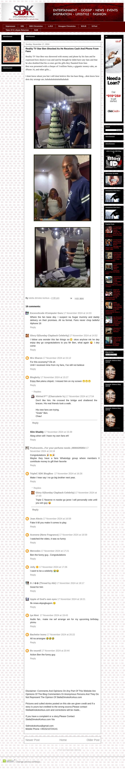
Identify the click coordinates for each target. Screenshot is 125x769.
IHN (22, 26)
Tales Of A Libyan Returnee (17, 30)
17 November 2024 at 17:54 (80, 396)
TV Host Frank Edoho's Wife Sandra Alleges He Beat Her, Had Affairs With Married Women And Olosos (113, 231)
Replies (37, 391)
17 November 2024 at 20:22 (61, 634)
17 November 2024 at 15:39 (58, 432)
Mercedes (35, 551)
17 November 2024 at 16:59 (57, 518)
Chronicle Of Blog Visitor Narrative (117, 330)
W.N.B (83, 26)
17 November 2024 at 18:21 (71, 599)
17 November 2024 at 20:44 (56, 650)
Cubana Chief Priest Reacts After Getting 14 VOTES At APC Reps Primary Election (113, 256)
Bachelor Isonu (38, 634)
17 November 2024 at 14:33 (77, 313)
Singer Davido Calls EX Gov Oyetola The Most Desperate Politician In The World (113, 341)
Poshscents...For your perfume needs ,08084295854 (58, 448)
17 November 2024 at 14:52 (83, 335)
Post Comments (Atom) (69, 750)
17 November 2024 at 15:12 (57, 358)
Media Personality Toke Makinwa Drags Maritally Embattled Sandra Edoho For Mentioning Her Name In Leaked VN (113, 308)
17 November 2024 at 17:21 (55, 551)
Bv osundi (35, 650)
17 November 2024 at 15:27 (55, 377)
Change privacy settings (28, 761)
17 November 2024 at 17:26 (53, 567)
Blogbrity (35, 377)
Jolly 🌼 (34, 567)
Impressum (10, 26)
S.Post (94, 26)
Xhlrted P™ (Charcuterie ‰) (50, 396)
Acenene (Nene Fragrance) (44, 534)
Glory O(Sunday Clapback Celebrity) (49, 335)
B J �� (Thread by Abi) (43, 583)
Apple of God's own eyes (43, 599)
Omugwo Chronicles (67, 26)
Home (63, 739)
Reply (33, 327)
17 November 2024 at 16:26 (68, 473)
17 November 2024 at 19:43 (54, 615)
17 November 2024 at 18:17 (70, 583)
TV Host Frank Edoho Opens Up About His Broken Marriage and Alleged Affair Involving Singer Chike (113, 244)
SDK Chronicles (36, 26)
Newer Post (33, 739)
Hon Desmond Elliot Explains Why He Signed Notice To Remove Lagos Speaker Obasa (113, 321)
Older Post (93, 739)
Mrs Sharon (36, 358)
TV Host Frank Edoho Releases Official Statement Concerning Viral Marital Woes (113, 268)
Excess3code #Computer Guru (46, 313)
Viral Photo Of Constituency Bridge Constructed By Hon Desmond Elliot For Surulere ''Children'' (113, 281)
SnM (36, 30)
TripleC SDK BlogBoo (42, 473)
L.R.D (50, 26)
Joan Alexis (36, 518)
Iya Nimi (34, 615)
